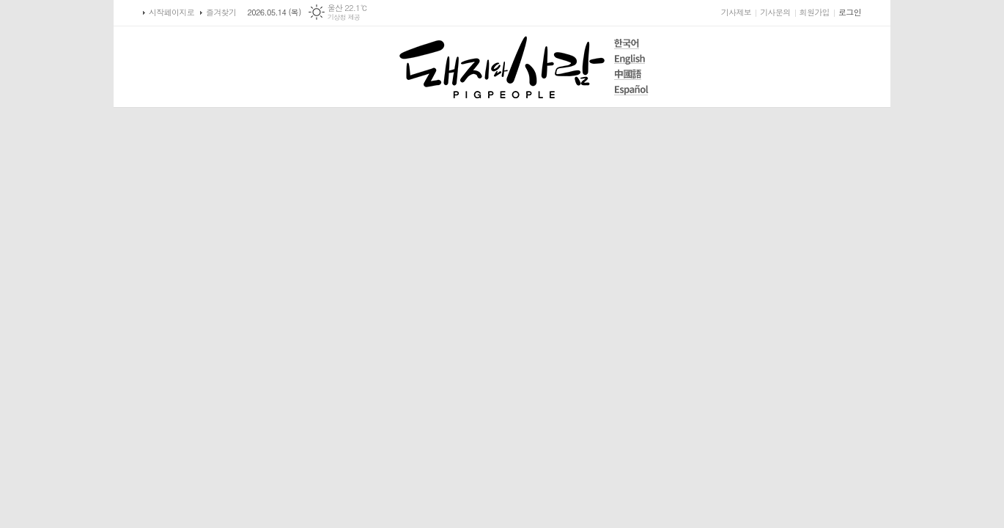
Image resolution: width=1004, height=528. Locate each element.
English (631, 59)
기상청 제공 (344, 17)
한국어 (631, 43)
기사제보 (736, 12)
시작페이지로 (171, 12)
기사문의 (775, 12)
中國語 (631, 74)
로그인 (849, 12)
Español (631, 89)
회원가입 (815, 12)
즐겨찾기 (221, 12)
